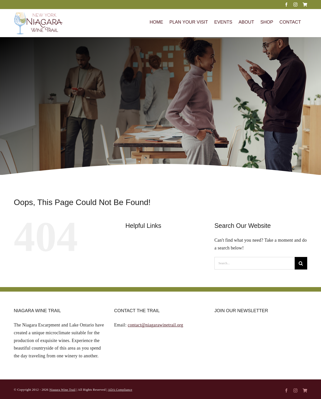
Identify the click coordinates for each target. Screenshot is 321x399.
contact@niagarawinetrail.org (155, 324)
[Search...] (254, 263)
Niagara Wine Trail (62, 389)
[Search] (301, 263)
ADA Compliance (120, 389)
